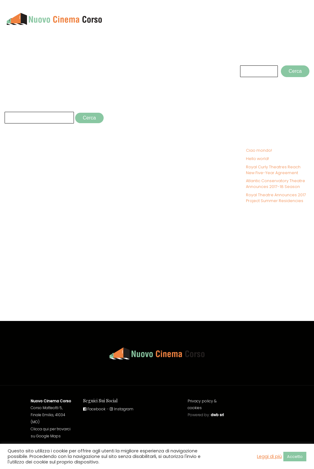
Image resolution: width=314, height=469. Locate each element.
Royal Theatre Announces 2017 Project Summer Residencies (276, 197)
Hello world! (257, 158)
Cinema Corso (289, 19)
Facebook (94, 409)
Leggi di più (269, 456)
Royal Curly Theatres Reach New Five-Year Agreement (273, 169)
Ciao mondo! (259, 150)
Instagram (121, 409)
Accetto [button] (295, 456)
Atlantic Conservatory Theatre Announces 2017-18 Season (275, 183)
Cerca (246, 59)
